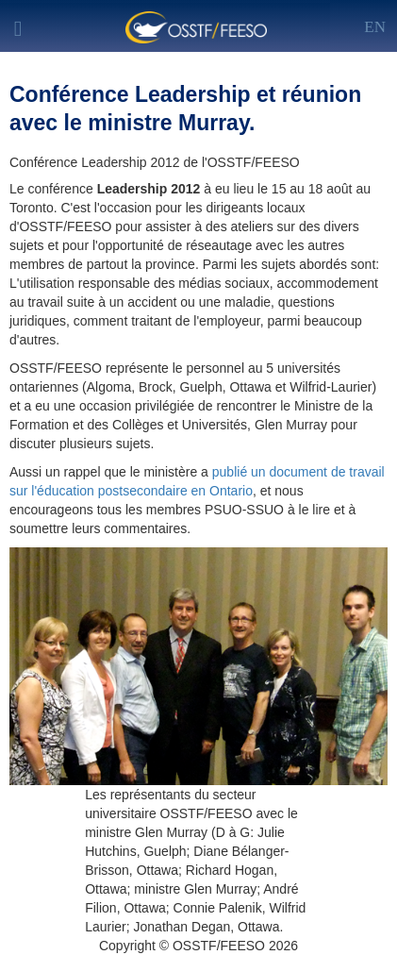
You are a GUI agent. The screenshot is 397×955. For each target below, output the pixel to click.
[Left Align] (375, 23)
